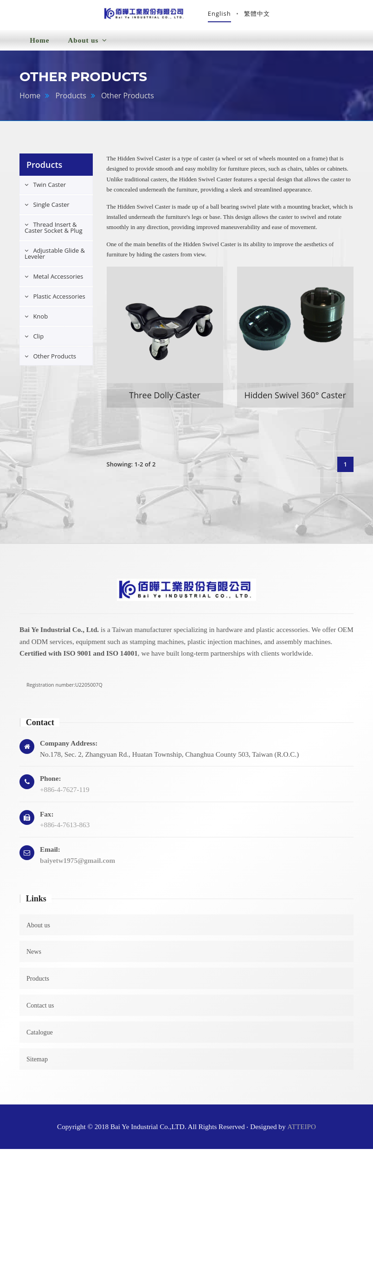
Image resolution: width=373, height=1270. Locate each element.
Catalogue (39, 1037)
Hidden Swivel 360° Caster (295, 399)
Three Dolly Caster (164, 399)
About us (38, 929)
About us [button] (87, 45)
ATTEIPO (301, 1131)
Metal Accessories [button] (57, 281)
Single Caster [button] (51, 209)
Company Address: (68, 747)
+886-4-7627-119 (65, 794)
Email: (50, 854)
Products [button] (190, 37)
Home (39, 45)
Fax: (47, 818)
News (33, 956)
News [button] (139, 44)
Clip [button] (38, 341)
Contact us (40, 1010)
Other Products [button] (54, 361)
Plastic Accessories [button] (58, 301)
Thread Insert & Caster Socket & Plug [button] (54, 232)
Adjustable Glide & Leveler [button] (55, 258)
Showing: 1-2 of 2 (131, 469)
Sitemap (37, 1063)
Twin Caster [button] (49, 189)
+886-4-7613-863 (65, 829)
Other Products (127, 100)
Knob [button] (40, 321)
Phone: (50, 783)
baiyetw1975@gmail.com (77, 865)
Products (70, 100)
